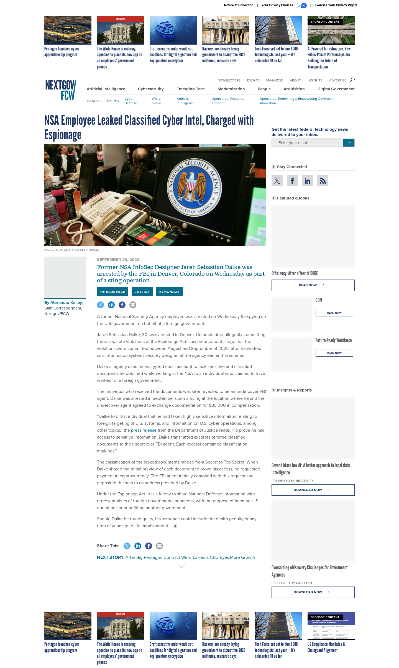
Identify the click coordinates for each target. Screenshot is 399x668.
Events (253, 80)
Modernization (231, 89)
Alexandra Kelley (66, 303)
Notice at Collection (238, 5)
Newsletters (229, 80)
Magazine (274, 80)
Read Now (313, 285)
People (264, 89)
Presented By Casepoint (293, 582)
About (295, 80)
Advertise (337, 80)
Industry (113, 100)
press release (144, 430)
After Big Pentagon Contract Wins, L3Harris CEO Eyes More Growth (190, 557)
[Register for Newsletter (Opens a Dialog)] (348, 143)
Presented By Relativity (292, 480)
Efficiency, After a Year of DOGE (295, 273)
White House (157, 101)
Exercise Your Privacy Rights (336, 5)
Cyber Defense (131, 101)
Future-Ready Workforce (334, 340)
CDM (319, 300)
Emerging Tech (191, 89)
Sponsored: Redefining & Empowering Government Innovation (298, 101)
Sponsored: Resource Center (228, 101)
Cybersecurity (151, 89)
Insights (315, 80)
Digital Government (336, 89)
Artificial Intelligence (106, 89)
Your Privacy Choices (284, 5)
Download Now (313, 490)
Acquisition (294, 89)
